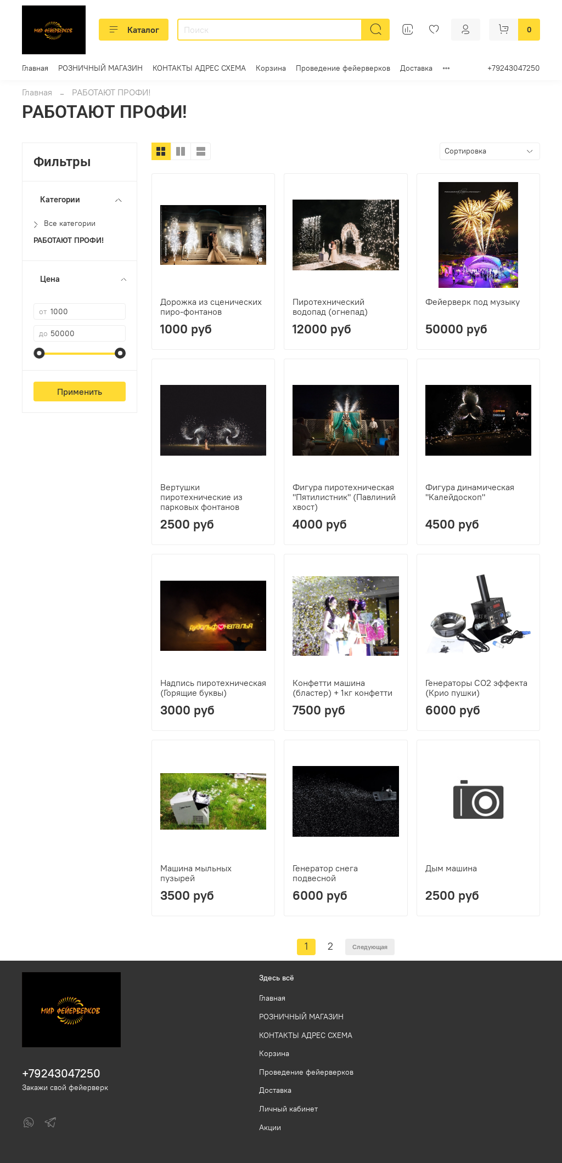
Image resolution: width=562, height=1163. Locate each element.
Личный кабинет (288, 1109)
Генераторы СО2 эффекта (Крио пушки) (476, 687)
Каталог (133, 29)
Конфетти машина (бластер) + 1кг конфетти (342, 687)
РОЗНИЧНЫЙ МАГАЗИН (100, 68)
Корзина (271, 68)
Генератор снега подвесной (325, 873)
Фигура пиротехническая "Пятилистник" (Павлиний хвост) (344, 496)
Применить (79, 391)
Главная (35, 68)
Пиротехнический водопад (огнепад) (330, 306)
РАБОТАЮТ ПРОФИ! (68, 240)
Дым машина (451, 868)
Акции (270, 1127)
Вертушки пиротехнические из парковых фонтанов (201, 496)
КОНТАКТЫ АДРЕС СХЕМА (199, 68)
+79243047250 (513, 68)
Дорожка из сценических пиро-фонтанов (211, 306)
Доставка (416, 68)
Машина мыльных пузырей (196, 873)
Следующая (369, 947)
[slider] (39, 353)
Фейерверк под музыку (472, 301)
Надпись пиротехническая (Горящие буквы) (213, 687)
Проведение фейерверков (343, 68)
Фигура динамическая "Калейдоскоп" (469, 491)
